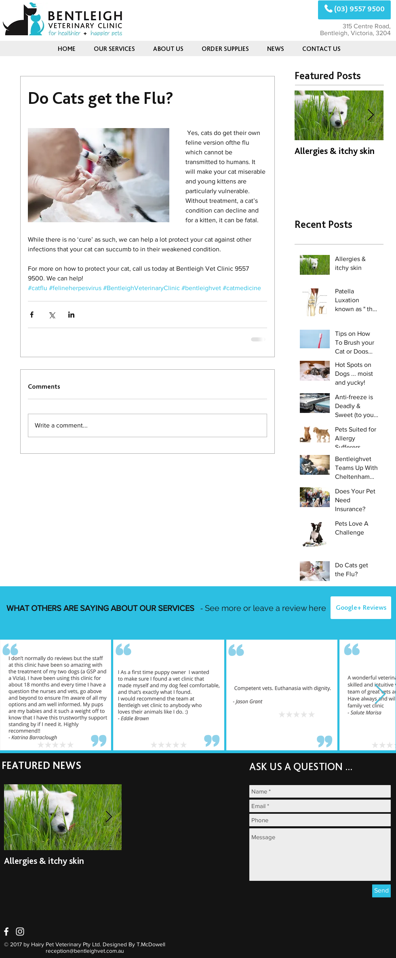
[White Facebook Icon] (6, 931)
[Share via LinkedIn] (71, 314)
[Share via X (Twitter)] (51, 314)
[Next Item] (370, 115)
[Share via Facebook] (32, 314)
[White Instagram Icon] (20, 931)
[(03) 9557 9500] (354, 9)
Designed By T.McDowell (134, 944)
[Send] (381, 890)
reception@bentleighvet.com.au (85, 950)
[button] (275, 48)
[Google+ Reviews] (361, 607)
